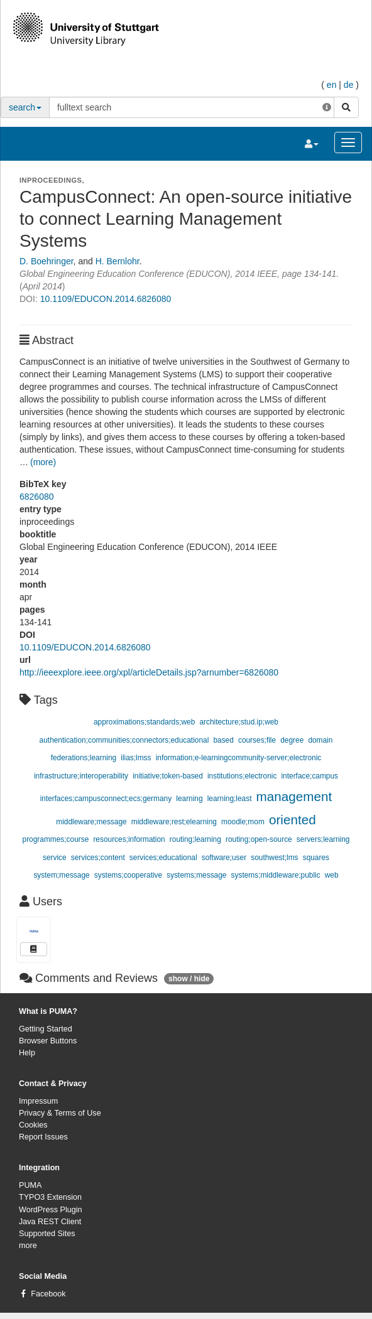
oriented (292, 819)
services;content (98, 857)
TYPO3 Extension (50, 1197)
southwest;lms (274, 857)
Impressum (38, 1101)
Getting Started (45, 1029)
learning (189, 798)
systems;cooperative (128, 875)
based (223, 740)
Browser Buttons (48, 1040)
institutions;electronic (241, 776)
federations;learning (83, 757)
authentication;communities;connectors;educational (124, 740)
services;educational (163, 857)
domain (320, 740)
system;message (61, 875)
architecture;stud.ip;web (238, 722)
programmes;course (56, 839)
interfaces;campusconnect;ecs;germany (106, 798)
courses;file (257, 740)
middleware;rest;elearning (174, 821)
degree (292, 740)
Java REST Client (50, 1221)
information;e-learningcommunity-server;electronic (239, 757)
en (332, 85)
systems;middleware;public (275, 875)
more (28, 1245)
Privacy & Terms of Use (60, 1113)
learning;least (229, 798)
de (349, 85)
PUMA (30, 1185)
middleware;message (91, 821)
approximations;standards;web (144, 722)
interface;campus (309, 776)
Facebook (48, 1293)
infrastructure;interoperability (81, 776)
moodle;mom (243, 821)
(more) (43, 462)
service (55, 857)
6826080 (36, 497)
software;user (224, 857)
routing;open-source (259, 839)
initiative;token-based (168, 776)
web (332, 875)
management (294, 796)
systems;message (196, 875)
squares (316, 857)
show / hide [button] (188, 978)
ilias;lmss (136, 757)
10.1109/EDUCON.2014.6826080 (106, 299)
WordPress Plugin (50, 1209)
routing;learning (195, 839)
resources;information (129, 839)
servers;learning (323, 839)
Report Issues (43, 1137)
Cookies (33, 1125)
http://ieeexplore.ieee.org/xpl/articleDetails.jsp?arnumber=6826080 (148, 672)
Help (27, 1052)
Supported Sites (47, 1233)
